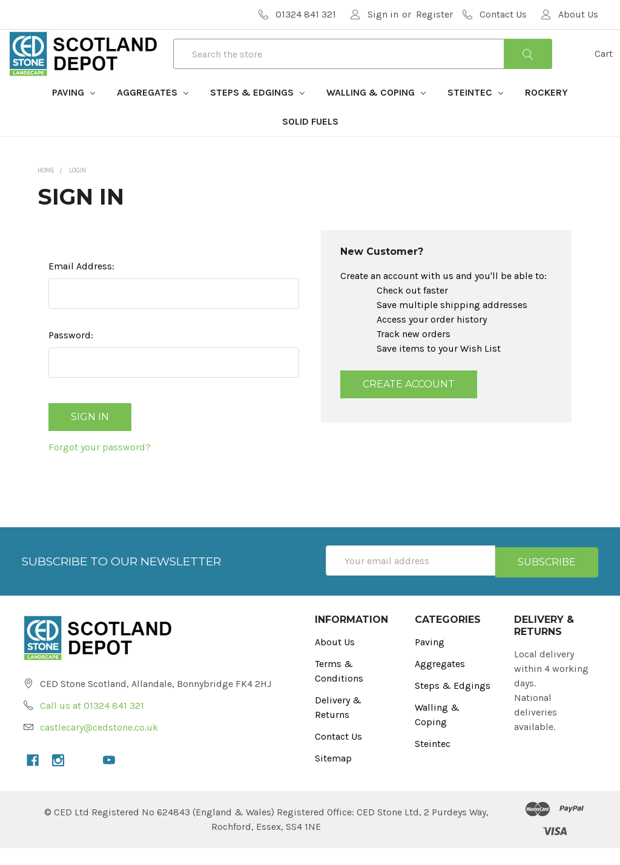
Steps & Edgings (257, 114)
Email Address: (81, 288)
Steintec (475, 114)
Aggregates (152, 114)
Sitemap (333, 775)
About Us (335, 659)
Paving (73, 114)
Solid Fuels (310, 143)
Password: (70, 357)
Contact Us (338, 753)
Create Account (409, 406)
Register (434, 14)
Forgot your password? (99, 466)
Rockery (546, 114)
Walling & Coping (376, 114)
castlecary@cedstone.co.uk (99, 744)
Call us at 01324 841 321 (92, 722)
